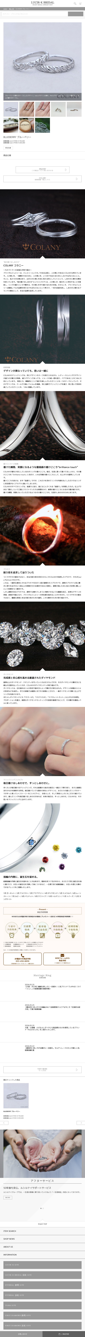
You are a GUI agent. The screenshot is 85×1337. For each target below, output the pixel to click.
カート (80, 3)
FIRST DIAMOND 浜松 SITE (18, 1325)
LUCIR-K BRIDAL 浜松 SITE (18, 1275)
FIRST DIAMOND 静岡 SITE (18, 1315)
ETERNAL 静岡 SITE (14, 1285)
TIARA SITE (10, 1305)
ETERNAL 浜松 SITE (14, 1295)
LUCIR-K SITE (12, 1264)
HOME (5, 9)
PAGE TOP (42, 1224)
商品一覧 (11, 9)
